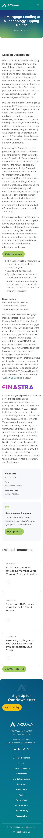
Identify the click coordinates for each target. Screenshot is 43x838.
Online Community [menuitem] (21, 768)
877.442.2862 (24, 739)
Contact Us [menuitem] (21, 774)
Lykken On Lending (12, 378)
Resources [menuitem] (21, 784)
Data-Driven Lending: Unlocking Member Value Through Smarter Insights (21, 571)
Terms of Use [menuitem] (22, 800)
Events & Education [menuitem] (21, 779)
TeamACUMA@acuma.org (24, 743)
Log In (21, 763)
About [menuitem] (21, 795)
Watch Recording (13, 254)
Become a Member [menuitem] (21, 758)
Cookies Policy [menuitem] (21, 811)
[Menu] (38, 5)
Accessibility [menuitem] (21, 816)
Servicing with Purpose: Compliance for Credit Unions (20, 607)
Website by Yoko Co (21, 832)
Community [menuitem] (21, 790)
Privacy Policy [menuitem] (21, 805)
